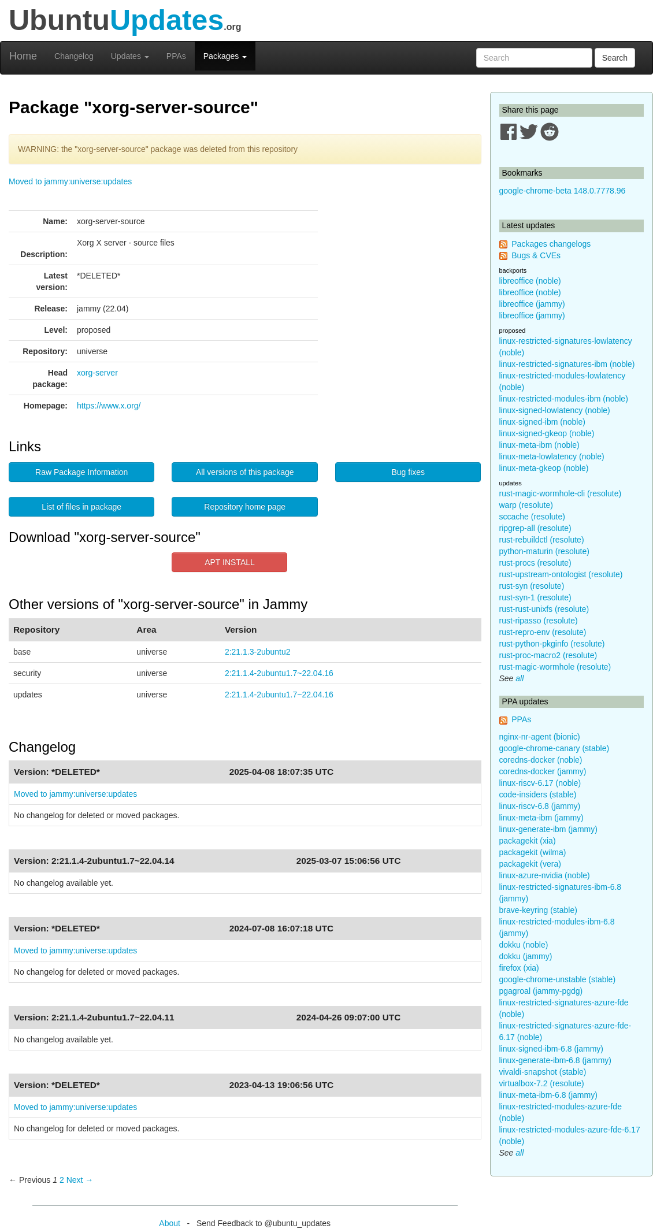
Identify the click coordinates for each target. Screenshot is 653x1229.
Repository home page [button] (244, 506)
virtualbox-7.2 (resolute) (541, 1083)
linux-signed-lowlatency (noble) (554, 410)
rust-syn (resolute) (532, 586)
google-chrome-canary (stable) (554, 748)
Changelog (74, 56)
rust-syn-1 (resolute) (535, 597)
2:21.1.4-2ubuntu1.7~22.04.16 (279, 673)
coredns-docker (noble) (540, 759)
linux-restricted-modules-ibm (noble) (563, 398)
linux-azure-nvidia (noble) (544, 875)
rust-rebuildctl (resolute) (541, 539)
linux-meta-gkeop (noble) (544, 468)
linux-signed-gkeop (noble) (547, 433)
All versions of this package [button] (245, 472)
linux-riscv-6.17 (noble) (540, 783)
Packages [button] (225, 56)
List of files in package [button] (81, 506)
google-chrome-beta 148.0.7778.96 (562, 190)
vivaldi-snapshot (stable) (543, 1071)
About (169, 1223)
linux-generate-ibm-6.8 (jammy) (555, 1060)
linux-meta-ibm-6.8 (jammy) (548, 1095)
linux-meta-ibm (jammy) (541, 817)
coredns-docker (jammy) (543, 771)
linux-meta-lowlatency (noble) (551, 456)
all (519, 678)
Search (615, 57)
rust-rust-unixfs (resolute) (544, 609)
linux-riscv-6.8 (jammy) (540, 806)
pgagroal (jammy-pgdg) (541, 991)
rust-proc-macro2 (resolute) (548, 655)
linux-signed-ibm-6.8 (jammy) (551, 1048)
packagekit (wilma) (532, 852)
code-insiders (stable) (538, 794)
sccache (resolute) (532, 516)
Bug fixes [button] (408, 472)
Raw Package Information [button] (81, 472)
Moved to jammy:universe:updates (70, 181)
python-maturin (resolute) (544, 551)
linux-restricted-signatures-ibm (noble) (567, 364)
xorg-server (97, 372)
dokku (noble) (523, 944)
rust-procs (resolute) (535, 562)
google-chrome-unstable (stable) (557, 979)
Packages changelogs (551, 243)
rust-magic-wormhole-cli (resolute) (560, 493)
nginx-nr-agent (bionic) (539, 736)
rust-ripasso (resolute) (538, 620)
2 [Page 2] (62, 1180)
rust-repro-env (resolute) (543, 632)
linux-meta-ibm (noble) (539, 445)
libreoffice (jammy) (532, 304)
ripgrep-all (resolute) (535, 528)
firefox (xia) (519, 967)
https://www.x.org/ (108, 405)
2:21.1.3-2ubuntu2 (258, 651)
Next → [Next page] (80, 1180)
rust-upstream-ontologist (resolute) (561, 574)
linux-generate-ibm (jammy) (548, 829)
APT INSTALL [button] (230, 562)
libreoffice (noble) (530, 280)
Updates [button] (130, 56)
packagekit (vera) (530, 863)
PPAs (176, 56)
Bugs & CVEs (536, 255)
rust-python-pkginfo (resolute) (552, 643)
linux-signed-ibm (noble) (542, 421)
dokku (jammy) (525, 956)
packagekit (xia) (527, 840)
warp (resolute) (526, 505)
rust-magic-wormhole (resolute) (555, 666)
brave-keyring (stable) (538, 910)
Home (23, 56)
